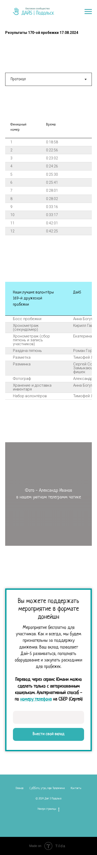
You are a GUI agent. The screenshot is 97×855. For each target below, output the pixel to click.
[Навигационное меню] (88, 11)
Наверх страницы (48, 809)
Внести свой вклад (48, 734)
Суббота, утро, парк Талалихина (47, 788)
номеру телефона (36, 699)
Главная (19, 788)
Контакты (76, 788)
